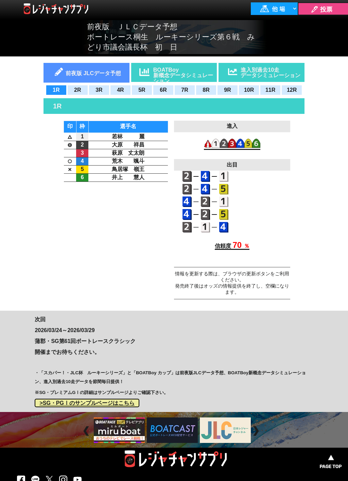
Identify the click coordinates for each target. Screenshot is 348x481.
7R (184, 90)
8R (206, 90)
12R (292, 90)
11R (270, 90)
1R (56, 90)
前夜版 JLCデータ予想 (93, 73)
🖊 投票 (321, 9)
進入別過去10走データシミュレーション (270, 72)
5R (141, 90)
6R (163, 90)
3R (98, 90)
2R (77, 90)
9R (227, 90)
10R (249, 90)
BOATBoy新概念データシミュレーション (183, 74)
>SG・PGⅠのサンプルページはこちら (87, 403)
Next (257, 431)
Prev (87, 431)
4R (120, 90)
